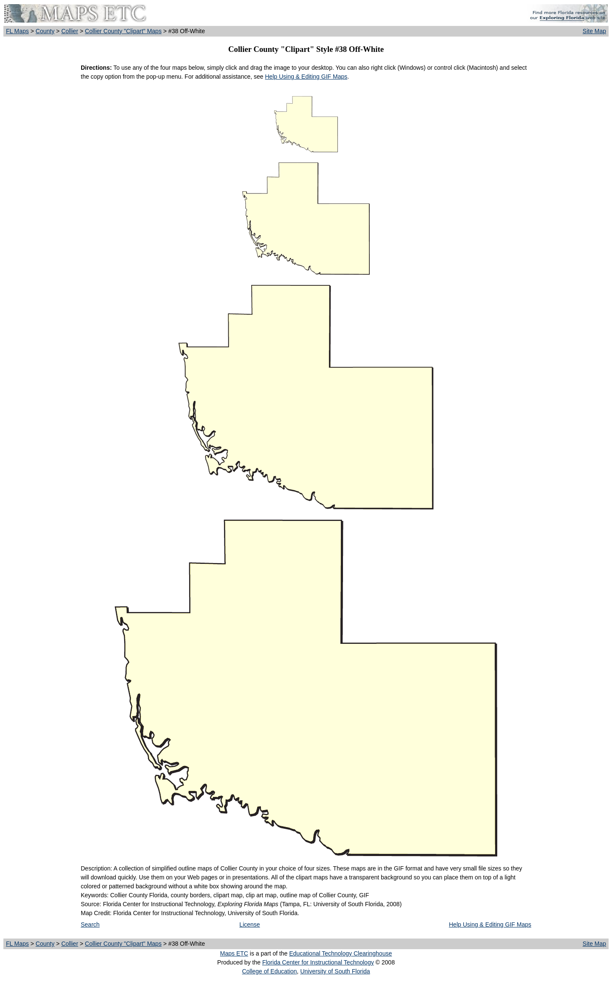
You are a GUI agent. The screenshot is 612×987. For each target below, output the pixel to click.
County (45, 31)
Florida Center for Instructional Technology (318, 962)
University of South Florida (335, 971)
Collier (69, 31)
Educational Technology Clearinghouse (340, 953)
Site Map (594, 31)
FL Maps (17, 31)
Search (90, 924)
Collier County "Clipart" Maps (123, 31)
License (249, 924)
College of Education (269, 971)
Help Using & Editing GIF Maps (306, 76)
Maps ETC (234, 953)
